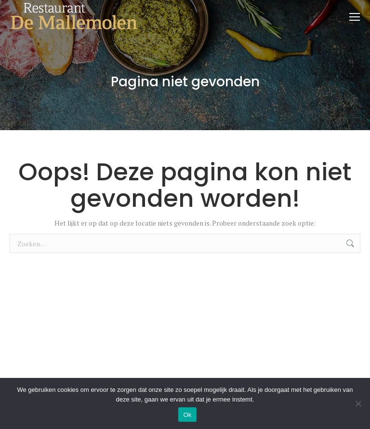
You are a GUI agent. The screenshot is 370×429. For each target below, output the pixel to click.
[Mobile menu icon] (354, 17)
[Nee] (358, 403)
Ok (187, 414)
